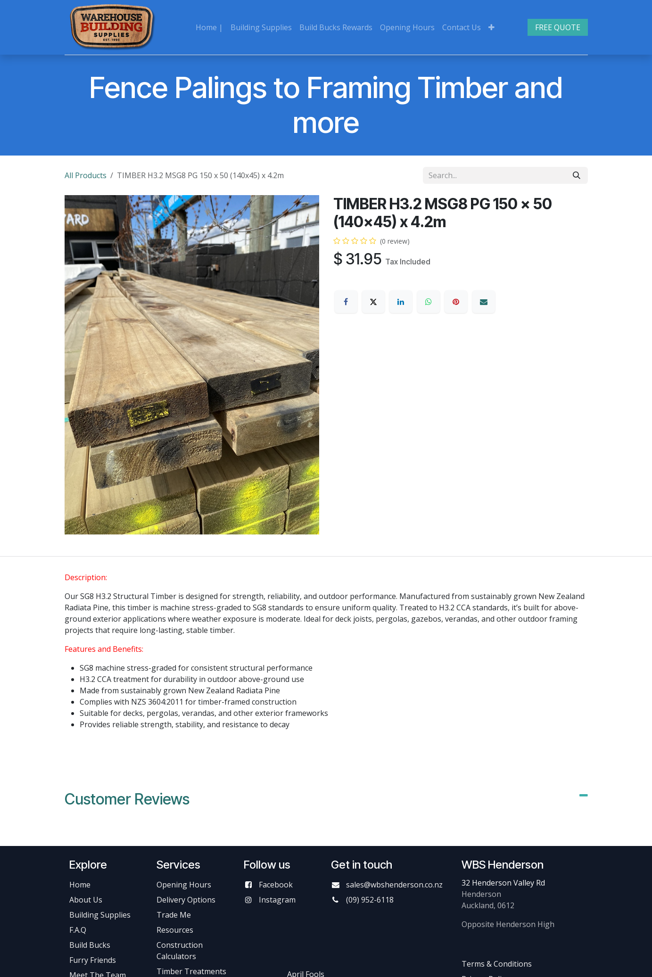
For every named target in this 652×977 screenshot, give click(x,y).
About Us (85, 900)
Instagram (277, 900)
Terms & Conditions (497, 964)
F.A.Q (77, 930)
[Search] (576, 175)
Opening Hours (184, 884)
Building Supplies (100, 915)
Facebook (276, 884)
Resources (175, 930)
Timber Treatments (191, 971)
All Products (86, 175)
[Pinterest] (456, 301)
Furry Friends (93, 960)
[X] (373, 301)
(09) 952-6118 (370, 900)
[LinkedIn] (400, 301)
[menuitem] (209, 27)
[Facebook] (346, 301)
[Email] (483, 301)
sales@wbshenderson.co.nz (394, 884)
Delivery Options (186, 900)
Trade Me (174, 915)
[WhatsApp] (428, 301)
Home (80, 884)
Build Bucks (89, 945)
